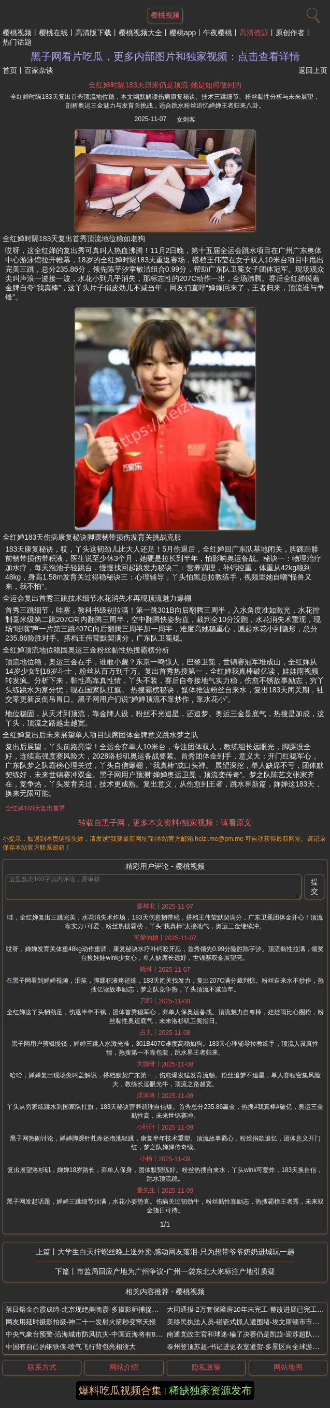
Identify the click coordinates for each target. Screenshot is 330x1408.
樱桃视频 (17, 32)
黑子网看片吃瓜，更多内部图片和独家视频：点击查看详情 (165, 56)
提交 (314, 886)
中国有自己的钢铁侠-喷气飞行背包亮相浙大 (71, 1347)
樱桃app (182, 32)
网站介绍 (123, 1367)
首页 (10, 70)
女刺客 (186, 119)
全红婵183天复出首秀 (35, 808)
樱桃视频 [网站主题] (165, 15)
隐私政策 (206, 1367)
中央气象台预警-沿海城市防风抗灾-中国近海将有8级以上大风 (97, 1334)
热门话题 (17, 42)
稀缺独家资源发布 (210, 1390)
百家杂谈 (38, 70)
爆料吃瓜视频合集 (120, 1390)
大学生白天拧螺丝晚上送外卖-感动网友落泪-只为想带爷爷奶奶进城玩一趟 (176, 1252)
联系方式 (41, 1367)
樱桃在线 (53, 32)
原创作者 (290, 32)
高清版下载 (93, 32)
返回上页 (312, 70)
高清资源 (253, 32)
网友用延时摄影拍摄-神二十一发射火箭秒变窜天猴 (81, 1322)
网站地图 (288, 1367)
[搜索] (312, 13)
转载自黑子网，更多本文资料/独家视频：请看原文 (164, 822)
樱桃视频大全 (140, 32)
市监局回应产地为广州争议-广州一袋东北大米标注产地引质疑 (176, 1271)
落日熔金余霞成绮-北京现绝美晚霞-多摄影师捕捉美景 (85, 1309)
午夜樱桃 (217, 32)
